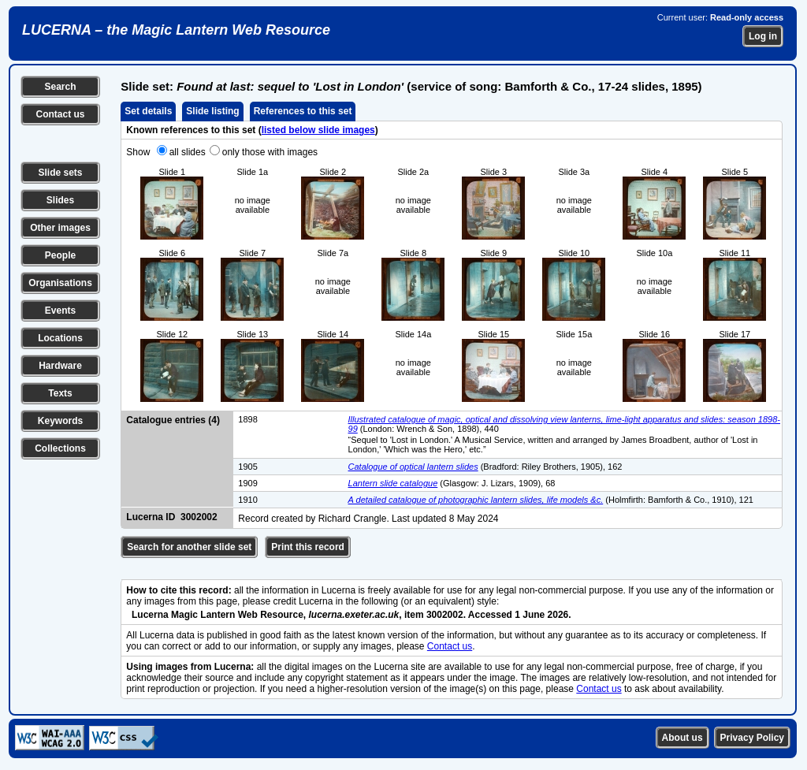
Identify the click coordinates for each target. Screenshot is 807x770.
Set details (148, 111)
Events (60, 310)
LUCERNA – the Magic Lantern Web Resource (176, 30)
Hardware (60, 365)
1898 (247, 419)
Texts (60, 393)
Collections (60, 448)
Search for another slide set (189, 546)
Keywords (60, 420)
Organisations (60, 282)
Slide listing (212, 111)
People (60, 255)
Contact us (59, 114)
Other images (60, 227)
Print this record (307, 546)
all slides (187, 152)
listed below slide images (318, 130)
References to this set (303, 111)
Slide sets (60, 172)
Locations (60, 338)
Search (60, 86)
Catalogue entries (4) (173, 420)
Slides (60, 200)
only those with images (270, 152)
